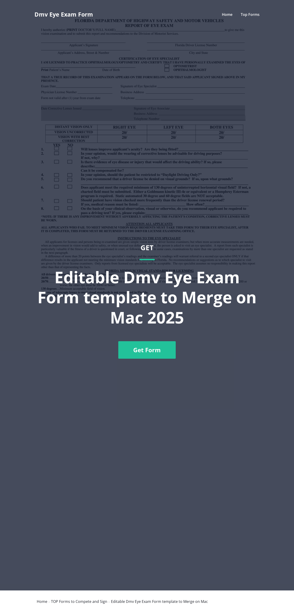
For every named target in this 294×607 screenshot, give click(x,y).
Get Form (147, 350)
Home (227, 14)
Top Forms (250, 14)
